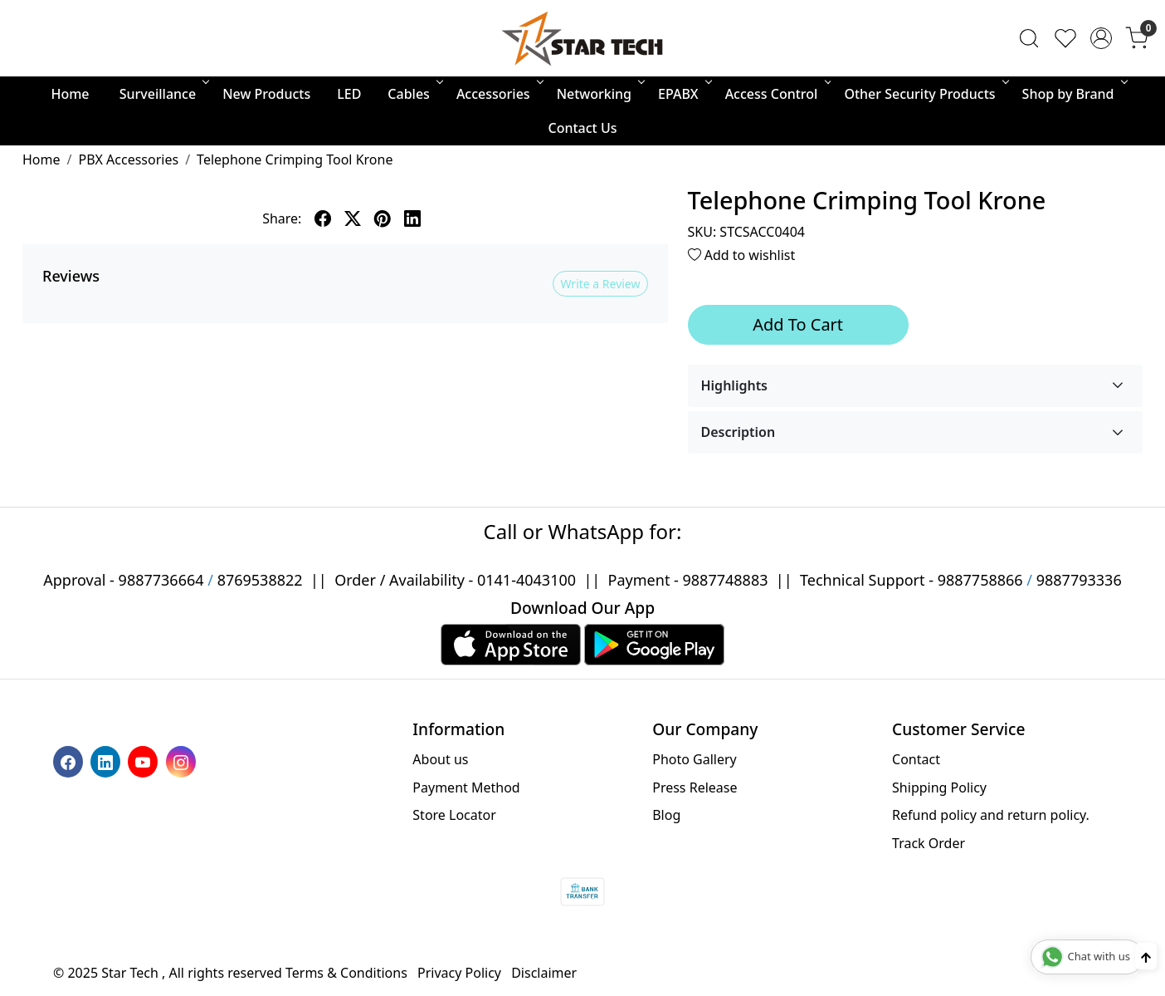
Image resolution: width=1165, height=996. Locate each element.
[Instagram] (183, 761)
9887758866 (980, 580)
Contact (916, 759)
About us (440, 759)
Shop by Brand (1073, 94)
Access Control (777, 94)
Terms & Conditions (346, 973)
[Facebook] (70, 761)
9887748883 (725, 580)
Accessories (498, 94)
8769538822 (260, 580)
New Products (266, 94)
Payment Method (465, 787)
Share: (281, 218)
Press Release (694, 787)
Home (70, 94)
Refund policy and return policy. (990, 815)
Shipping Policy (939, 787)
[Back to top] (1146, 956)
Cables (414, 94)
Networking (599, 94)
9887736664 (161, 580)
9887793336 (1079, 580)
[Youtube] (145, 761)
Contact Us (582, 128)
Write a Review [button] (600, 284)
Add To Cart (798, 324)
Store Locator (454, 815)
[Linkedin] (107, 761)
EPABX (683, 94)
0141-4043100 (526, 580)
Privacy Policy (459, 973)
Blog (666, 815)
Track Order (928, 843)
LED (349, 94)
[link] (1029, 38)
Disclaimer (544, 973)
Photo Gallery (694, 759)
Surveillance (163, 94)
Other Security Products (925, 94)
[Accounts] (1101, 38)
